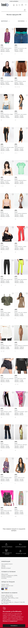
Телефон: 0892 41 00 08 (6, 595)
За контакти (3, 578)
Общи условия (4, 574)
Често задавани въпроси (6, 564)
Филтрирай (5, 21)
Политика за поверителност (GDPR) (9, 575)
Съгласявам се (14, 625)
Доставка (3, 566)
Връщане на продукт (6, 568)
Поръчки (3, 565)
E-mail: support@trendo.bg (7, 596)
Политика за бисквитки (6, 577)
